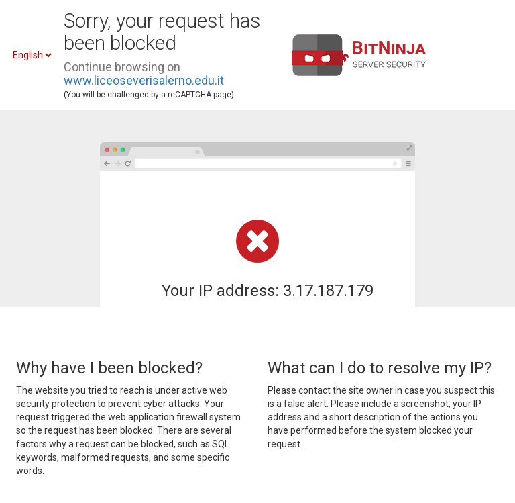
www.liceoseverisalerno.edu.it (144, 80)
